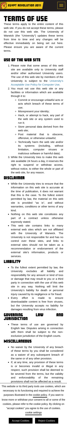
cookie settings (33, 412)
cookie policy (40, 394)
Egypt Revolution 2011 (24, 5)
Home (3, 5)
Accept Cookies (20, 420)
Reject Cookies (46, 420)
